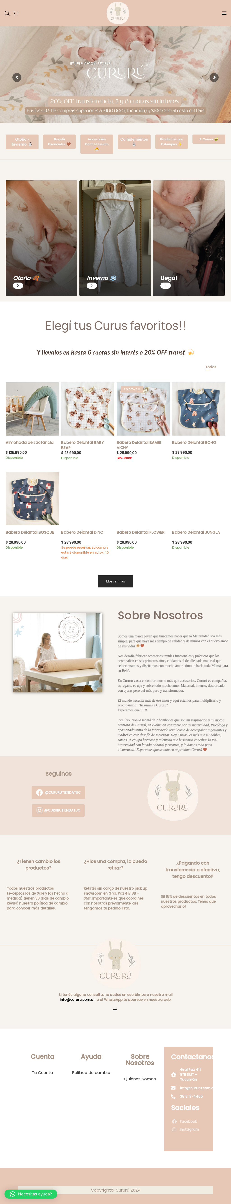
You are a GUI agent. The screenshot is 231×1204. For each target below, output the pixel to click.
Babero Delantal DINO (82, 532)
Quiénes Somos (140, 1078)
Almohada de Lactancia (29, 442)
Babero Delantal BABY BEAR (82, 445)
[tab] (210, 367)
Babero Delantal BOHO (194, 442)
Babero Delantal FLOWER (140, 532)
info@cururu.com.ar (77, 999)
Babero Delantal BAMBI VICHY (139, 445)
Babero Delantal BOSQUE (30, 532)
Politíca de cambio (91, 1072)
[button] (7, 13)
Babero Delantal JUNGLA (196, 532)
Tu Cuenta (42, 1072)
